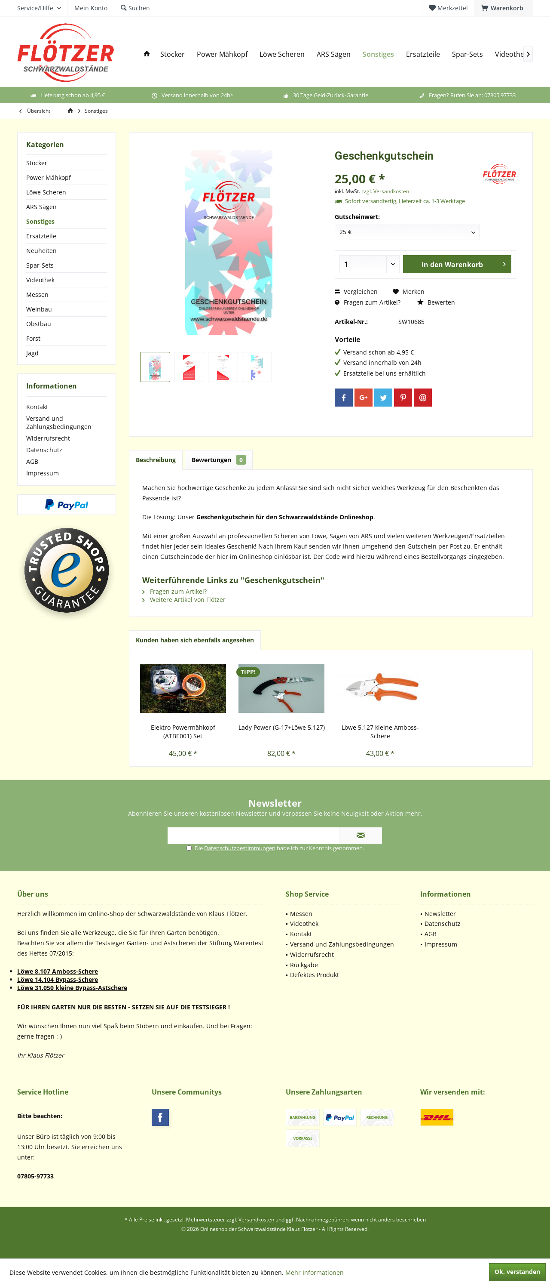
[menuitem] (503, 8)
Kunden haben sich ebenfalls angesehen (195, 640)
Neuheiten (41, 251)
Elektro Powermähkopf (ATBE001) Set (183, 731)
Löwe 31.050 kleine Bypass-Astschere (72, 988)
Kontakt (37, 407)
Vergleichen (356, 291)
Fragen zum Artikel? (367, 302)
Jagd (32, 353)
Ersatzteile (41, 236)
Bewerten (436, 302)
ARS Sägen (41, 207)
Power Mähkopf (48, 177)
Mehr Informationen (314, 1272)
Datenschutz (44, 450)
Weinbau (39, 309)
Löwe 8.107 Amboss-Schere (57, 971)
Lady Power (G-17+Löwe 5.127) (281, 727)
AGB (32, 461)
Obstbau (38, 324)
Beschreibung (156, 460)
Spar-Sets (40, 265)
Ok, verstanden (517, 1271)
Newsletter (440, 914)
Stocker (36, 163)
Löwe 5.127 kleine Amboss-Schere (380, 731)
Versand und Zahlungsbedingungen (59, 422)
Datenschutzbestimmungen (239, 848)
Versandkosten (256, 1219)
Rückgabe (304, 965)
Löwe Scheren (46, 192)
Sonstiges (40, 221)
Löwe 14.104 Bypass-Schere (57, 979)
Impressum (42, 473)
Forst (33, 338)
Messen (37, 294)
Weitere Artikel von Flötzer (184, 599)
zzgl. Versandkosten (385, 191)
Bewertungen (219, 460)
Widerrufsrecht (48, 438)
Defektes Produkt (314, 975)
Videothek (40, 280)
